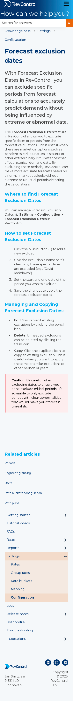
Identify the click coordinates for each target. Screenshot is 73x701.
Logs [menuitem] (10, 605)
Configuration (15, 40)
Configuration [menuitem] (22, 597)
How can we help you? (34, 13)
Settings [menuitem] (13, 556)
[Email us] (65, 662)
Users (8, 483)
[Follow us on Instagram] (57, 662)
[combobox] (33, 23)
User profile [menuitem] (16, 622)
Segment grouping (18, 473)
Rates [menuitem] (11, 540)
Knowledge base (18, 31)
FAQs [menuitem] (11, 531)
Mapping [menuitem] (18, 589)
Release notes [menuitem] (17, 614)
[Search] (69, 23)
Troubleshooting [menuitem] (20, 630)
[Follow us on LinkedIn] (48, 662)
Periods (10, 463)
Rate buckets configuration (23, 493)
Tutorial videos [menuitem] (18, 523)
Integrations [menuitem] (16, 639)
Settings (44, 31)
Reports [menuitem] (13, 548)
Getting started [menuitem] (19, 515)
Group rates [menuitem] (20, 573)
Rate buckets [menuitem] (21, 581)
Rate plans (12, 503)
